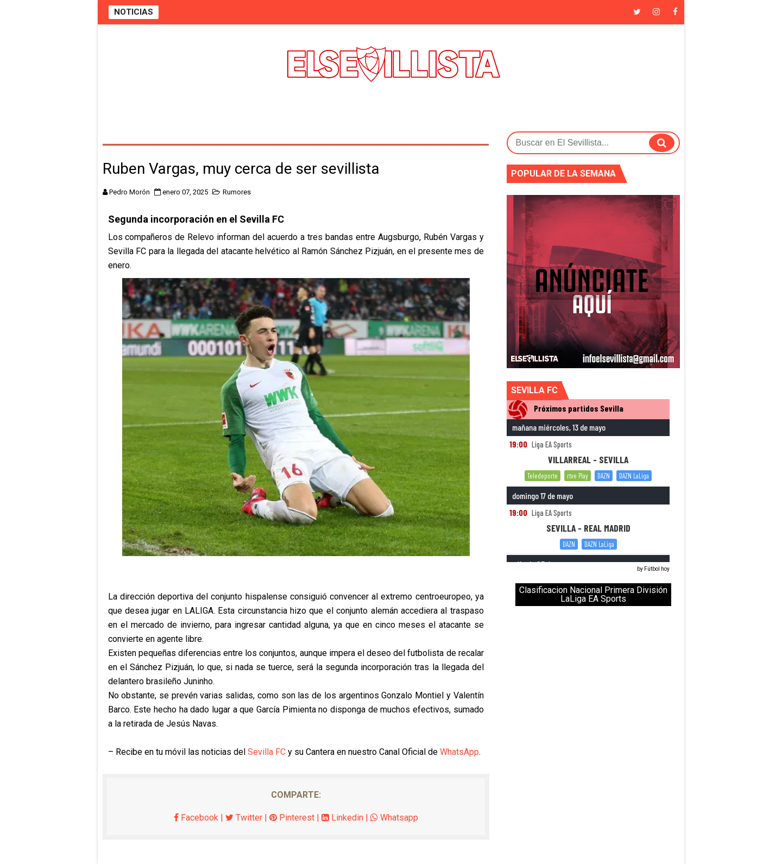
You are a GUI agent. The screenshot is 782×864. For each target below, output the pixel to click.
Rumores (237, 192)
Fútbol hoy (657, 569)
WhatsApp (459, 752)
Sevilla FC (267, 752)
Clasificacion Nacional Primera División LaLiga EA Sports (593, 594)
